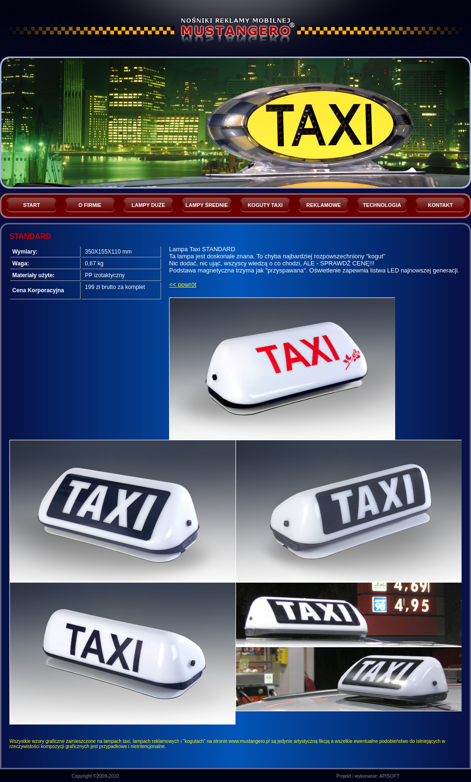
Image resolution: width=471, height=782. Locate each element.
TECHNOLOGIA (382, 205)
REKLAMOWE (323, 205)
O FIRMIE (90, 205)
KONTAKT (440, 205)
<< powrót (182, 284)
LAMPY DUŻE (148, 205)
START (31, 205)
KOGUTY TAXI (265, 205)
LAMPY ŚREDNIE (207, 205)
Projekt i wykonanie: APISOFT (367, 776)
